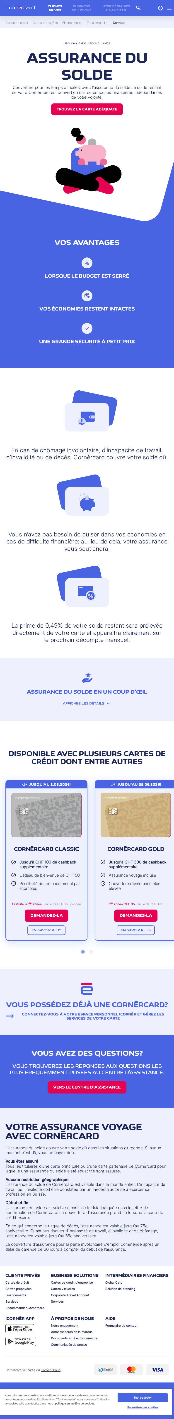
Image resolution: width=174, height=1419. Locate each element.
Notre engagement (64, 1325)
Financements (15, 1295)
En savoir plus (46, 930)
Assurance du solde (95, 43)
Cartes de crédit (17, 1282)
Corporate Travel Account (70, 1295)
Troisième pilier (98, 22)
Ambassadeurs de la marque (72, 1332)
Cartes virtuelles (63, 1289)
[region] (86, 1403)
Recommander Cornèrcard (24, 1308)
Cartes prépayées (18, 1289)
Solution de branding (120, 1289)
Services (70, 43)
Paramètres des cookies (142, 1407)
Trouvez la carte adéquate (87, 109)
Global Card (113, 1282)
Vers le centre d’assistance (87, 1087)
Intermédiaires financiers (116, 8)
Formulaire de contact (121, 1325)
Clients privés (55, 8)
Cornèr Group (50, 1370)
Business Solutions (82, 8)
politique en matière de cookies (74, 1403)
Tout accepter (143, 1397)
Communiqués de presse (69, 1344)
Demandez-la (46, 915)
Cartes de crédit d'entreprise (72, 1282)
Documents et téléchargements (74, 1338)
